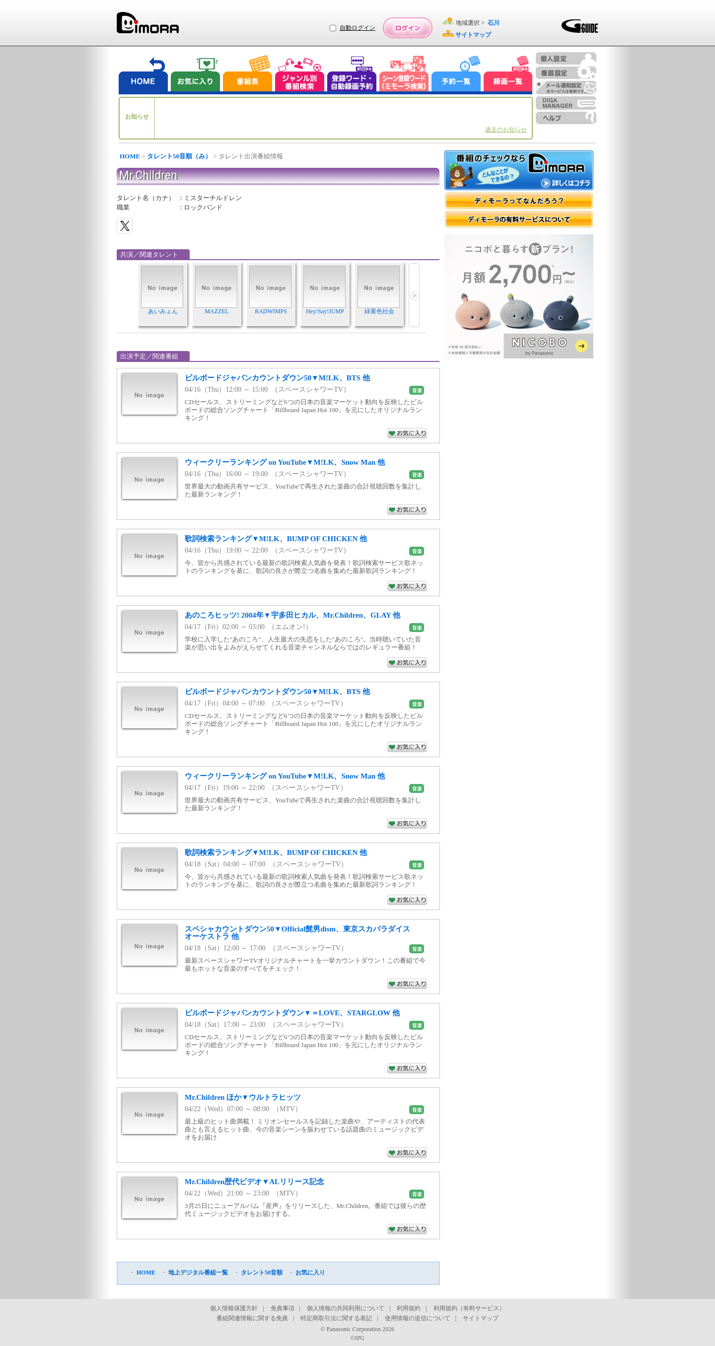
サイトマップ (481, 1318)
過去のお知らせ (506, 129)
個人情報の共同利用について (345, 1308)
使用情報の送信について (417, 1318)
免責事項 (282, 1308)
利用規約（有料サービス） (469, 1308)
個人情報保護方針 (234, 1308)
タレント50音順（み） (179, 156)
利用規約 (409, 1308)
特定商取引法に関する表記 (336, 1318)
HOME (130, 156)
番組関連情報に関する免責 (252, 1318)
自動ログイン (357, 27)
